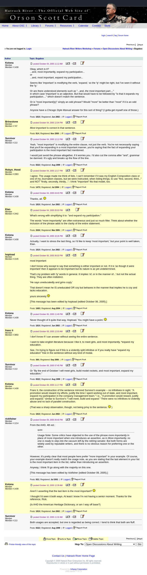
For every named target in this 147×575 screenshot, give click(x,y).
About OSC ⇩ (19, 25)
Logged (68, 117)
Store (107, 25)
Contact (96, 25)
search (110, 35)
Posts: (35, 117)
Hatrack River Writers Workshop (77, 49)
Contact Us (58, 555)
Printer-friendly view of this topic (20, 544)
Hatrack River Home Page (80, 555)
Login (29, 49)
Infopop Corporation (78, 569)
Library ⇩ (36, 25)
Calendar (83, 25)
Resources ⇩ (67, 25)
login (104, 35)
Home (5, 25)
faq (115, 35)
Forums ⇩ (50, 25)
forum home (123, 35)
